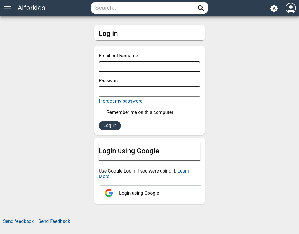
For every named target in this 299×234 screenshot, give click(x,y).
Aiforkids (32, 8)
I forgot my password (121, 101)
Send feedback (18, 221)
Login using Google (139, 193)
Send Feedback (54, 221)
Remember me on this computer (136, 112)
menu (7, 8)
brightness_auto (274, 8)
